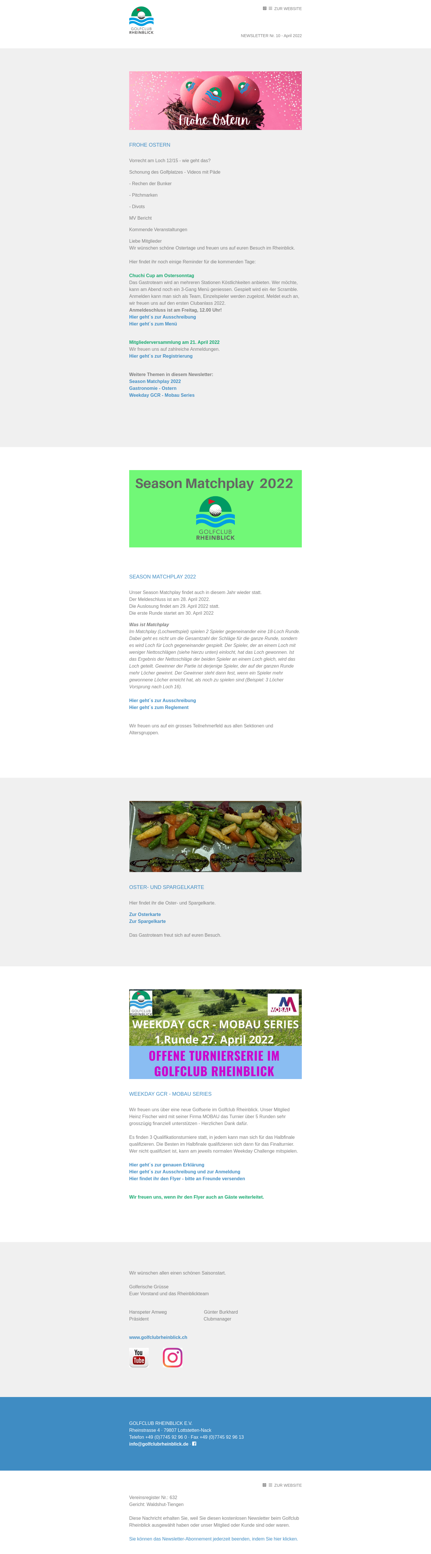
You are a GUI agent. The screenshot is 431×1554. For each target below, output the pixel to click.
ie (134, 317)
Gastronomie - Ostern (152, 388)
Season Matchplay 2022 (155, 381)
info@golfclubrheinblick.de (158, 1444)
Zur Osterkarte (145, 914)
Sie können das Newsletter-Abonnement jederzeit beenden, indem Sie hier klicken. (213, 1538)
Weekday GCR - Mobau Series (161, 395)
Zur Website (285, 8)
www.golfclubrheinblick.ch (158, 1337)
